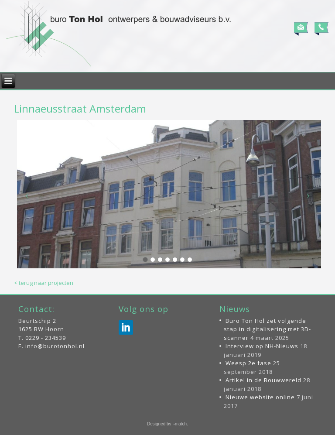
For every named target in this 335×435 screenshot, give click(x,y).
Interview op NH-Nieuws (262, 346)
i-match (179, 423)
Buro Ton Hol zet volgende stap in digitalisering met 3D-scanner (267, 329)
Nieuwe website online (260, 397)
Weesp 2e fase (248, 363)
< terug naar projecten (43, 283)
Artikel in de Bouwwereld (263, 380)
